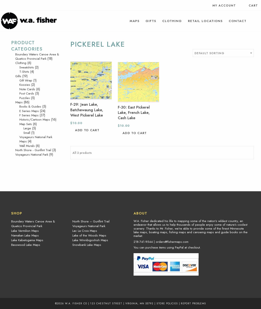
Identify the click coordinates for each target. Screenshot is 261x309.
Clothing (172, 21)
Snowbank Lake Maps (86, 245)
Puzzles (24, 98)
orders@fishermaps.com (172, 242)
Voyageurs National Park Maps (35, 139)
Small (26, 133)
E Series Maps (29, 111)
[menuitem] (135, 21)
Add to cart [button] (87, 130)
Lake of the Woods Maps (89, 235)
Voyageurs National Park (31, 154)
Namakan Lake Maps (25, 235)
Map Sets (25, 124)
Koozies (24, 84)
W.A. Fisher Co (76, 303)
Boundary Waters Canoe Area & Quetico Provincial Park (37, 56)
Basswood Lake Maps (25, 245)
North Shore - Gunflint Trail (33, 150)
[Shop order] (223, 53)
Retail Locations (205, 21)
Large (27, 128)
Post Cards (26, 93)
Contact (238, 21)
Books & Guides (30, 106)
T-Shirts (24, 71)
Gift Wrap (25, 80)
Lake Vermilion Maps (25, 231)
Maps (134, 21)
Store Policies (167, 303)
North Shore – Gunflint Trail (90, 221)
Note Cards (27, 89)
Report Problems (193, 303)
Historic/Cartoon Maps (34, 119)
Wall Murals (27, 146)
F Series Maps (29, 115)
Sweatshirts (26, 67)
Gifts (151, 21)
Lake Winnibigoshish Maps (90, 240)
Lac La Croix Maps (84, 231)
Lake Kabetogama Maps (27, 240)
